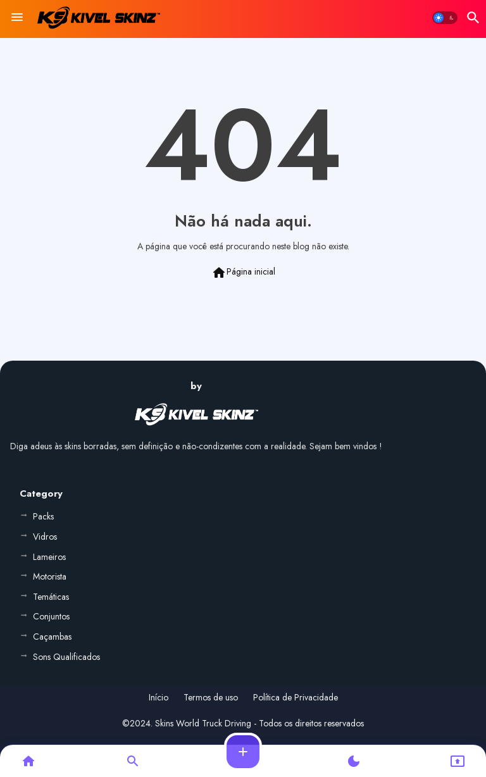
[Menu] (17, 17)
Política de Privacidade (295, 698)
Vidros (45, 536)
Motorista (49, 576)
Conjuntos (51, 616)
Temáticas (51, 596)
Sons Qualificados (66, 656)
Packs (43, 516)
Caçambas (52, 636)
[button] (445, 17)
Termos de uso (211, 698)
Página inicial (243, 272)
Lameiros (49, 556)
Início (158, 698)
